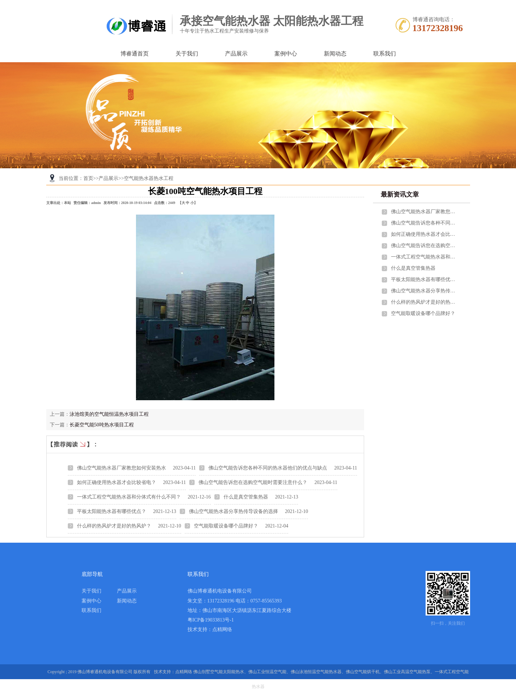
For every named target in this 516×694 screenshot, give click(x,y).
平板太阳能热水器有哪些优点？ (111, 511)
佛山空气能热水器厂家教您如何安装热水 (121, 468)
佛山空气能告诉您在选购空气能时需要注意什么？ (252, 482)
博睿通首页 (134, 54)
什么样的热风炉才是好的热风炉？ (114, 526)
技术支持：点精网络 (210, 629)
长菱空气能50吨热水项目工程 (102, 424)
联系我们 (384, 54)
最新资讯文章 (400, 194)
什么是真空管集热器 (246, 497)
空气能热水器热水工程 (148, 178)
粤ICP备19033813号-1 (211, 620)
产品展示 (236, 54)
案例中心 (285, 54)
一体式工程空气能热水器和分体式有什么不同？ (129, 497)
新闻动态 (335, 54)
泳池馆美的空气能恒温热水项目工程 (109, 414)
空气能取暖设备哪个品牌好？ (226, 526)
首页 (88, 178)
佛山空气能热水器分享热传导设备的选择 (233, 511)
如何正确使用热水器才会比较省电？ (116, 482)
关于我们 (187, 54)
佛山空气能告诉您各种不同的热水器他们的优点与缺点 (267, 468)
